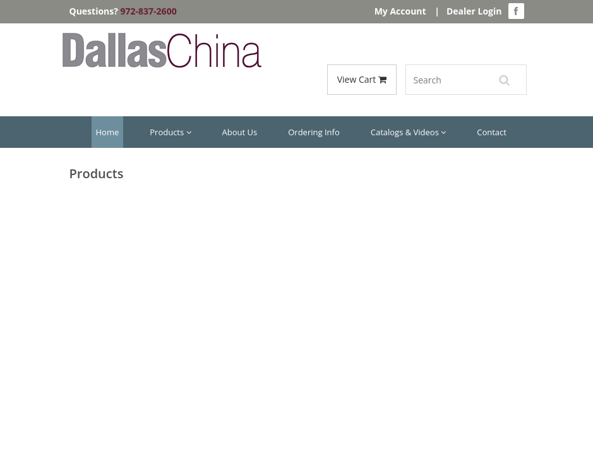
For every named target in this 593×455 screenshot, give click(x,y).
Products (170, 132)
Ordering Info (313, 132)
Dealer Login (474, 11)
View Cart (361, 79)
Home (107, 132)
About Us (240, 132)
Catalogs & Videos (408, 132)
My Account (400, 11)
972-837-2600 (149, 11)
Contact (491, 132)
